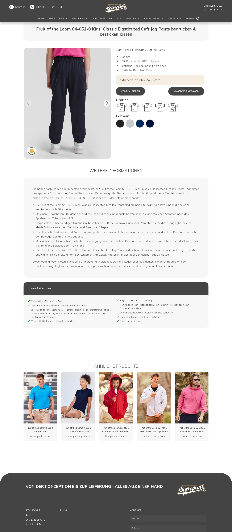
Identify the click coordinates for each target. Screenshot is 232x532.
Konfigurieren (130, 91)
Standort (33, 510)
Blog (63, 510)
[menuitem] (41, 18)
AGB (28, 515)
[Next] (107, 103)
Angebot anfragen (186, 91)
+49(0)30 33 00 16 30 (49, 7)
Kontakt (20, 7)
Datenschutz (36, 519)
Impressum (33, 524)
